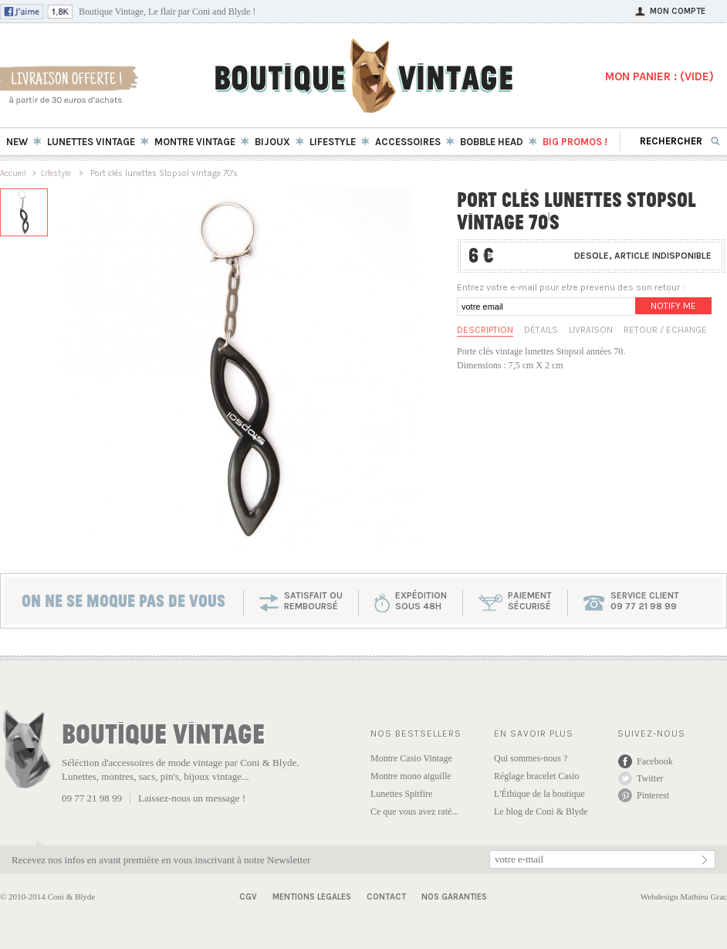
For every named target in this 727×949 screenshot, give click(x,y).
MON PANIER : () (659, 76)
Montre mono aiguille (410, 776)
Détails (541, 329)
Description (485, 329)
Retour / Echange (665, 329)
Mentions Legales (311, 897)
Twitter (650, 778)
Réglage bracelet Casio (537, 776)
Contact (386, 897)
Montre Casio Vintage (411, 758)
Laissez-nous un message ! (191, 798)
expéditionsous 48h (421, 601)
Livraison (591, 329)
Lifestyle (57, 173)
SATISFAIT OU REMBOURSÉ (313, 601)
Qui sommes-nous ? (530, 758)
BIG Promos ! (575, 141)
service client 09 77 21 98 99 (644, 601)
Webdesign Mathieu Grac (684, 896)
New (17, 141)
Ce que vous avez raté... (414, 811)
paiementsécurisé (530, 601)
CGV (248, 897)
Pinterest (653, 795)
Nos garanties (454, 897)
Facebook (655, 761)
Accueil (13, 173)
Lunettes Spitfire (401, 793)
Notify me (673, 305)
